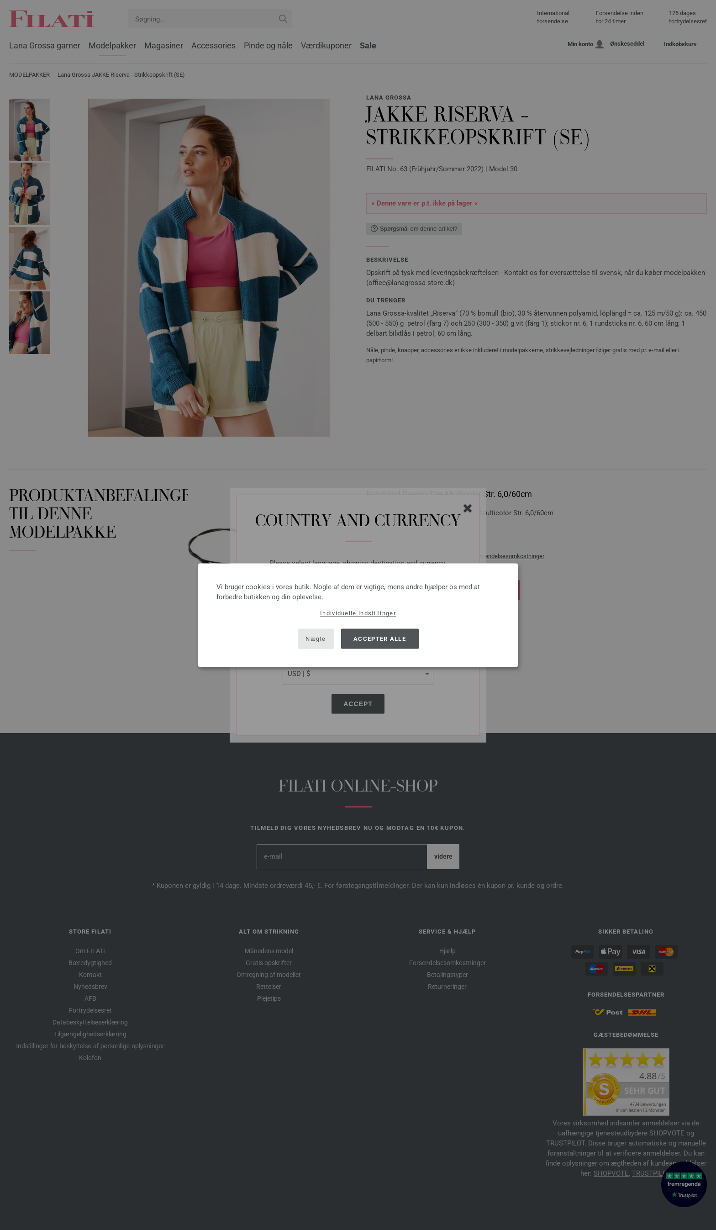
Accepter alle (379, 638)
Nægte (315, 638)
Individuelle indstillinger (358, 612)
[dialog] (358, 615)
